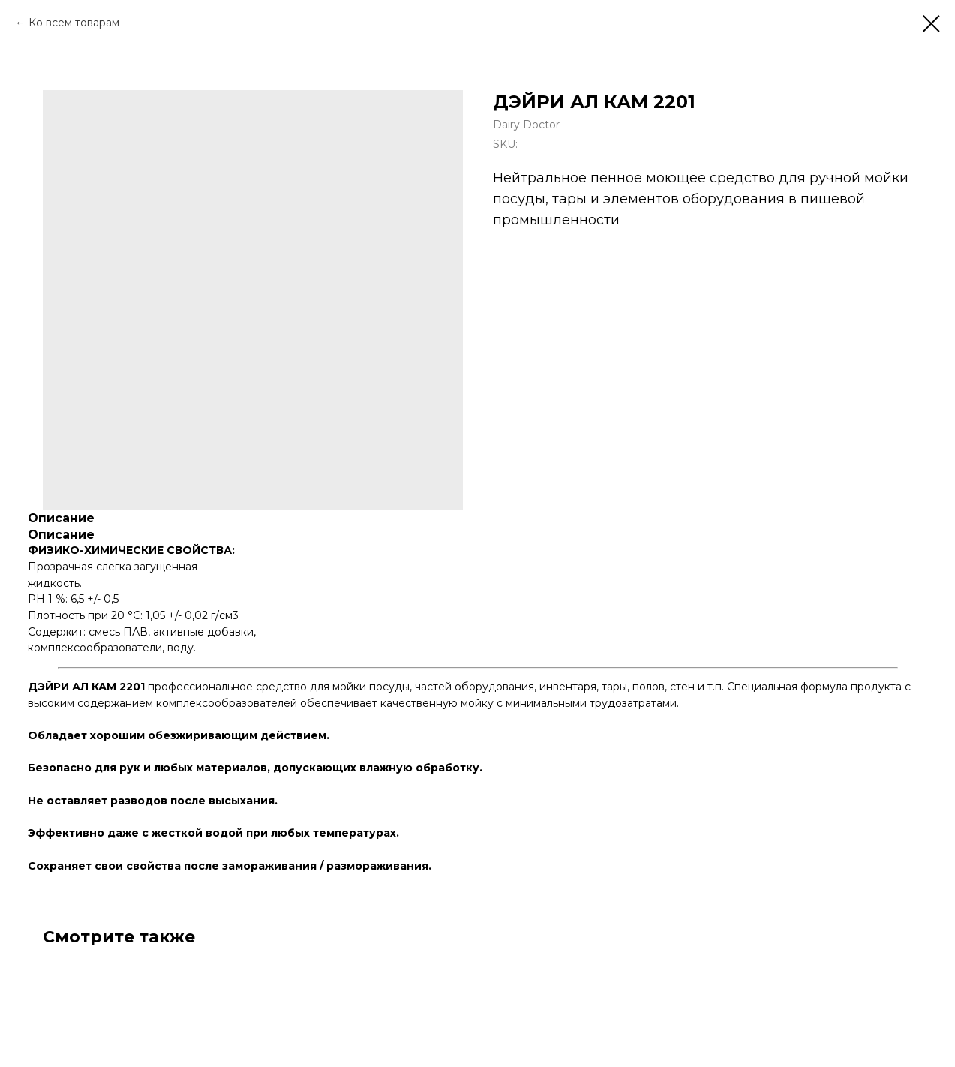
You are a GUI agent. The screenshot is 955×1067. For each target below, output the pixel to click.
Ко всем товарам (74, 22)
